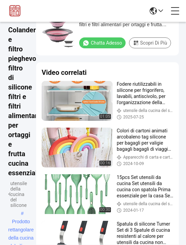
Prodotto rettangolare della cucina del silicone (21, 222)
